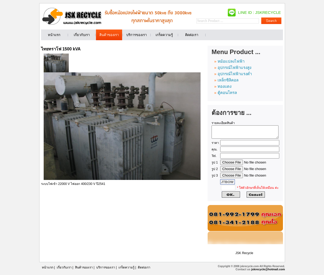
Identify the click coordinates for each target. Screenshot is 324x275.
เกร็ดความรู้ (126, 270)
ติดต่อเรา (144, 270)
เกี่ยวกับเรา (64, 270)
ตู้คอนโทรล (227, 92)
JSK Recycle (244, 255)
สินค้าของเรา (84, 270)
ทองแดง (224, 86)
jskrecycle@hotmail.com (268, 271)
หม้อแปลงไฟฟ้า (231, 61)
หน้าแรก (47, 270)
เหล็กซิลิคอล (228, 80)
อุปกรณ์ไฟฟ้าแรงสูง (234, 67)
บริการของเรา (105, 270)
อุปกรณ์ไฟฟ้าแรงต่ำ (235, 74)
